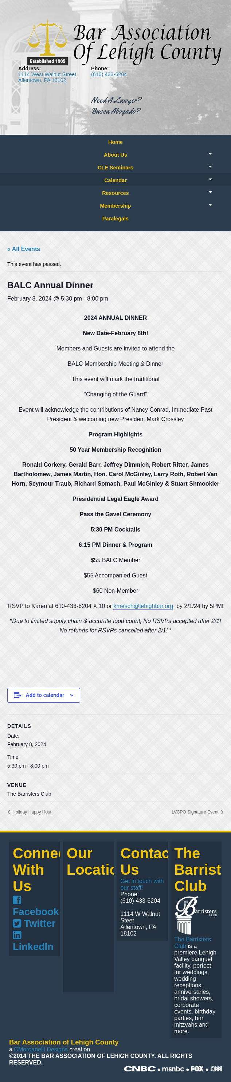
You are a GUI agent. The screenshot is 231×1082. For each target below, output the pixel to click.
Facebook (36, 906)
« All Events (23, 249)
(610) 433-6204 (109, 74)
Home (115, 142)
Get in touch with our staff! (142, 884)
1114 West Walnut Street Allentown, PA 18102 (47, 77)
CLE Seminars (115, 167)
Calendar (115, 180)
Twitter (34, 923)
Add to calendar (45, 695)
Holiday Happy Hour (31, 812)
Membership (115, 206)
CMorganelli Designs (41, 1049)
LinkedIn (33, 941)
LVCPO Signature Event (196, 812)
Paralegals (115, 218)
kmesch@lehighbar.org (143, 606)
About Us (115, 155)
